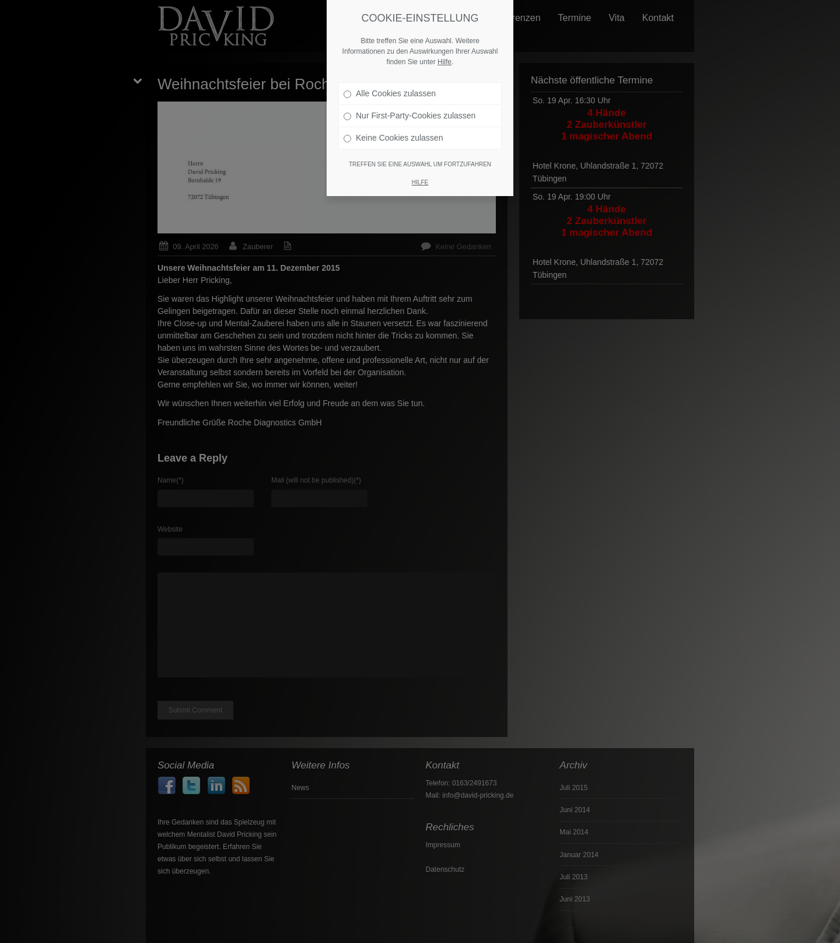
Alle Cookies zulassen (390, 92)
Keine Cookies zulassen (393, 137)
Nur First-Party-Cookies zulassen (409, 115)
